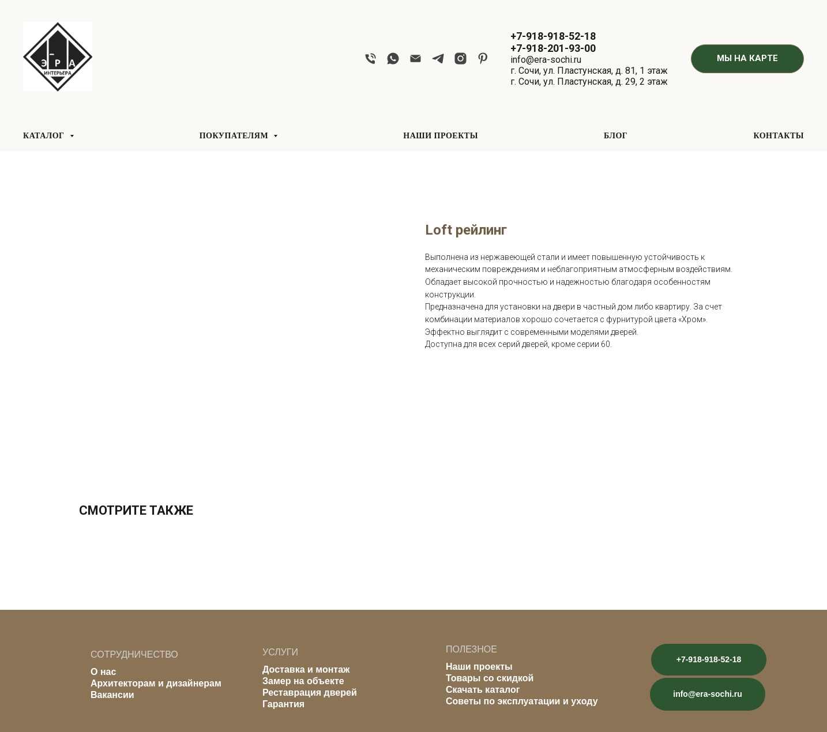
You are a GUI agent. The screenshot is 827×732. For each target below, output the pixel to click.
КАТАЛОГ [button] (45, 135)
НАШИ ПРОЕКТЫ (440, 135)
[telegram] (438, 58)
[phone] (370, 58)
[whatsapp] (393, 58)
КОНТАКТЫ (778, 135)
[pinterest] (483, 58)
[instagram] (460, 58)
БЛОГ (615, 135)
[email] (415, 58)
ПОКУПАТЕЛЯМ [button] (235, 135)
